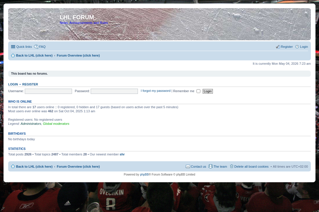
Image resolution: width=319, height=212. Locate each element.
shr (122, 154)
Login (13, 84)
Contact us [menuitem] (198, 166)
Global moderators (56, 123)
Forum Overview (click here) (78, 166)
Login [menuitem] (304, 46)
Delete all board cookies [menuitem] (251, 166)
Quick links (24, 46)
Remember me (186, 91)
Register (30, 84)
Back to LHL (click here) (34, 166)
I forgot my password (156, 91)
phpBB (144, 174)
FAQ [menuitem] (42, 46)
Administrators (31, 123)
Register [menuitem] (287, 46)
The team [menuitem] (220, 166)
